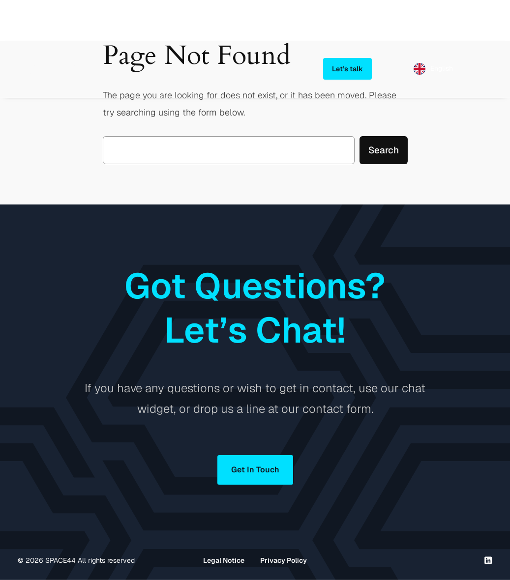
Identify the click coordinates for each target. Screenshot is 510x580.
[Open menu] (486, 69)
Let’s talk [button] (347, 68)
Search (383, 150)
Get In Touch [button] (255, 469)
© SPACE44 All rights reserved (76, 560)
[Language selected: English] (433, 69)
